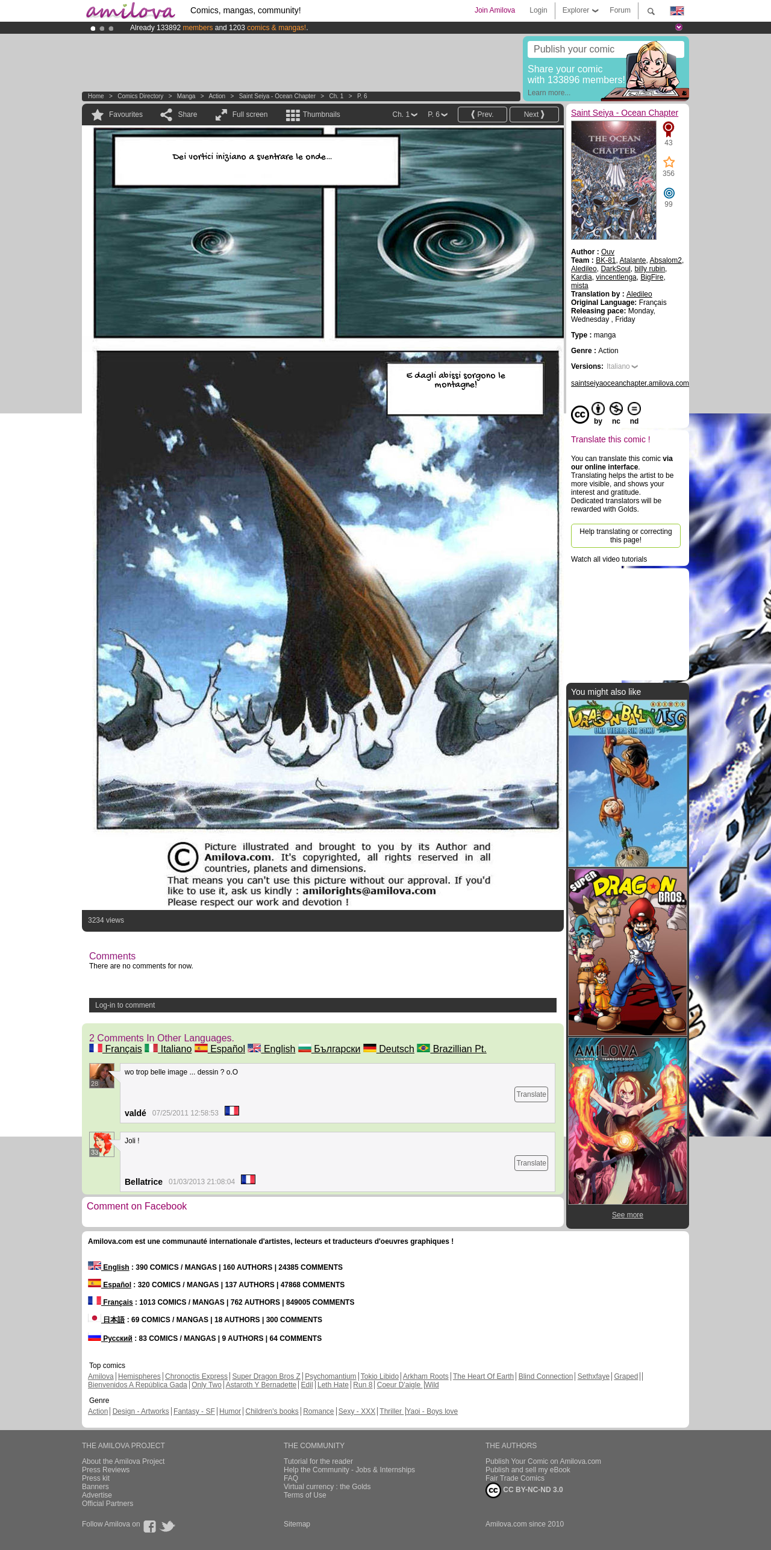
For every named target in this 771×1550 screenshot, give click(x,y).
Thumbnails (321, 114)
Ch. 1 (336, 96)
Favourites (126, 114)
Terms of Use (305, 1495)
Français (115, 1049)
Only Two (207, 1385)
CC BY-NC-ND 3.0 (524, 1490)
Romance (318, 1411)
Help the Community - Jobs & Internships (349, 1470)
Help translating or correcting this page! (625, 535)
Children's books (271, 1411)
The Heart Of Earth (483, 1376)
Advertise (97, 1495)
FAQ (291, 1478)
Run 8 (362, 1385)
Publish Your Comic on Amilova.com (543, 1461)
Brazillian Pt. (451, 1049)
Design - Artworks (141, 1411)
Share (187, 114)
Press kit (96, 1478)
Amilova (101, 1376)
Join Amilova (495, 10)
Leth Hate (333, 1385)
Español (220, 1049)
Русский (110, 1338)
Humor (230, 1411)
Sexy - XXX (357, 1411)
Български (329, 1049)
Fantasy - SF (194, 1411)
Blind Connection (546, 1376)
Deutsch (388, 1049)
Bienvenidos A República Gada (137, 1385)
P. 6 (362, 96)
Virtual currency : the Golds (327, 1487)
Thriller (391, 1411)
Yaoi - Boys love (432, 1411)
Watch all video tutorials (609, 559)
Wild (432, 1385)
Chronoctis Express (196, 1376)
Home (96, 96)
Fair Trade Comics (515, 1478)
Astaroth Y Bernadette (261, 1385)
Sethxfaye (594, 1376)
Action (216, 96)
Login (538, 10)
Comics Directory (140, 96)
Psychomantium (330, 1376)
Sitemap (297, 1524)
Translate (531, 1094)
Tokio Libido (380, 1376)
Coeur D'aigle (400, 1385)
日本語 (106, 1320)
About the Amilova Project (123, 1461)
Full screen (250, 114)
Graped (626, 1376)
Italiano (168, 1049)
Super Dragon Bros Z (266, 1376)
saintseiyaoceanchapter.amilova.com (630, 383)
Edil (307, 1385)
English (271, 1049)
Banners (95, 1487)
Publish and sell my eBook (527, 1470)
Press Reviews (106, 1470)
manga (186, 96)
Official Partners (107, 1503)
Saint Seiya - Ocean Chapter (277, 96)
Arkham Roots (426, 1376)
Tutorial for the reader (318, 1461)
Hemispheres (139, 1376)
